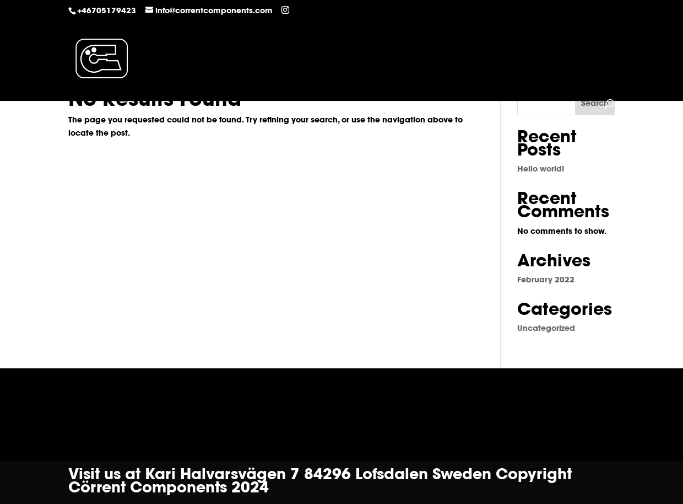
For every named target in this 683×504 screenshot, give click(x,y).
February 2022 (545, 281)
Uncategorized (546, 329)
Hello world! (541, 170)
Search (595, 104)
